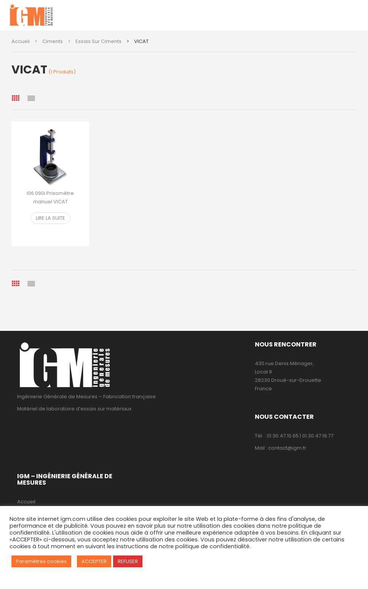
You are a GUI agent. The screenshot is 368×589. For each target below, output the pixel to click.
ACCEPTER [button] (94, 561)
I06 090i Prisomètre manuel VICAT (50, 197)
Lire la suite (50, 218)
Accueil (20, 41)
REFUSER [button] (128, 561)
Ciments (52, 41)
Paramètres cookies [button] (41, 561)
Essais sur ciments (98, 41)
